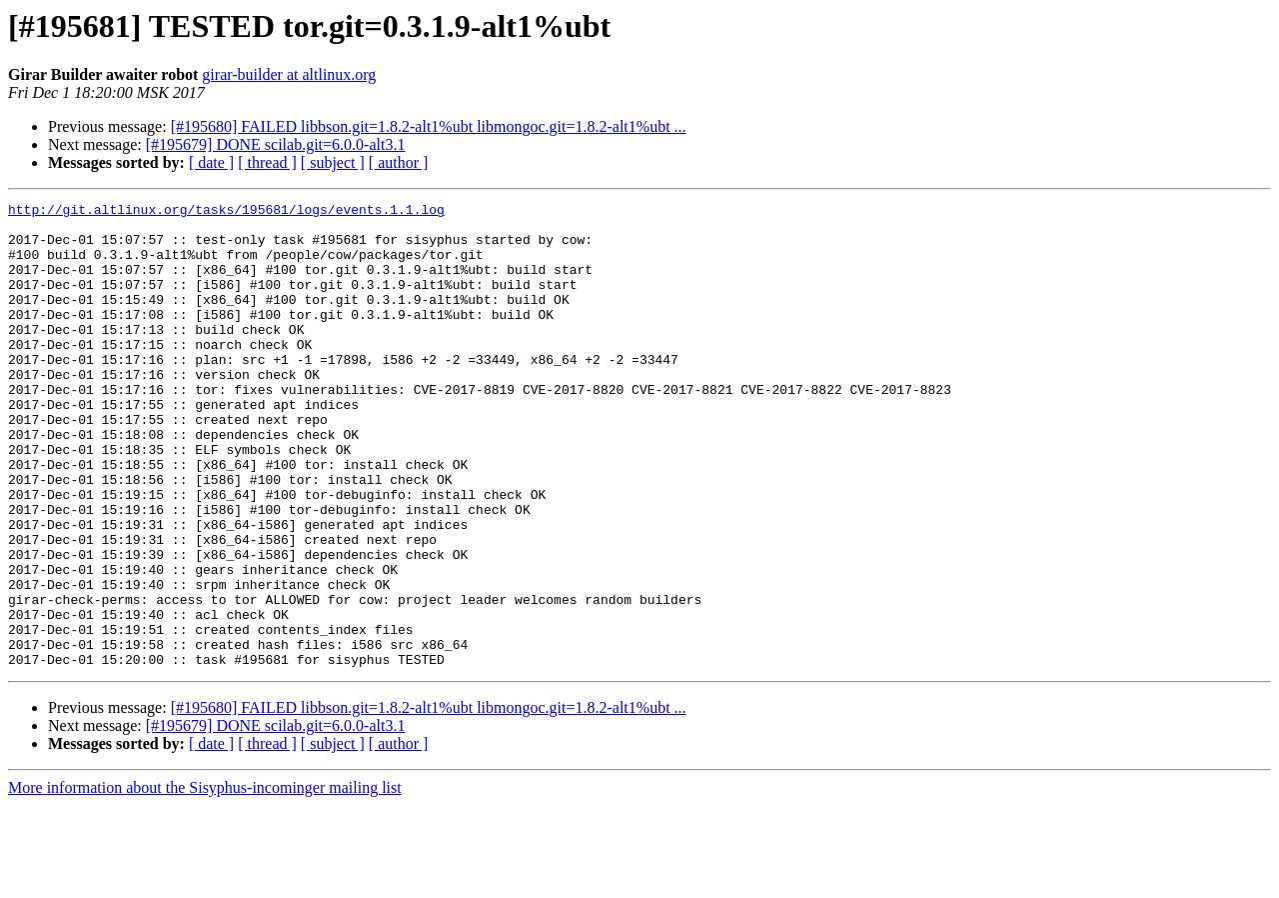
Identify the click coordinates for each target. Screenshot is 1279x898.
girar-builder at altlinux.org (289, 74)
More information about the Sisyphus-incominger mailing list (205, 880)
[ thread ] (267, 162)
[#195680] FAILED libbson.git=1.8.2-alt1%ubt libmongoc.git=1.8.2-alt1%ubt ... (428, 126)
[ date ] (211, 162)
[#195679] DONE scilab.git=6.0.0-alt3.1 (276, 144)
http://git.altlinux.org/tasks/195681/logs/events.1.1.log (226, 212)
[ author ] (399, 162)
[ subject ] (333, 162)
